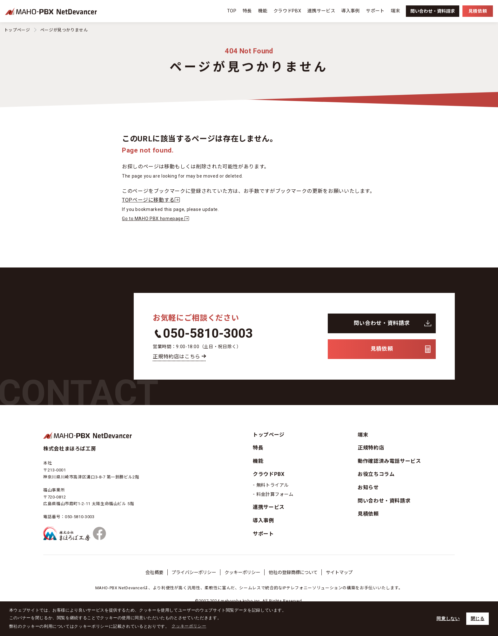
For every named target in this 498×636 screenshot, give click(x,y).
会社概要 (154, 572)
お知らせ (368, 487)
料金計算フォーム (274, 494)
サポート (375, 11)
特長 (247, 11)
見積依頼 (382, 349)
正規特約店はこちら (176, 357)
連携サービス (321, 11)
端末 (395, 11)
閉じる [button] (478, 618)
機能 (262, 11)
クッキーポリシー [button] (189, 626)
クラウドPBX (287, 11)
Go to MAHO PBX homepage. (157, 218)
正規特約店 (371, 448)
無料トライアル (272, 485)
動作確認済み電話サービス (389, 461)
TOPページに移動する (152, 200)
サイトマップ (339, 572)
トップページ (17, 30)
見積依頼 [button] (477, 11)
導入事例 (350, 11)
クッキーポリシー (242, 572)
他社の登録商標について (293, 572)
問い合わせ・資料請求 (382, 323)
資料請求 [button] (432, 11)
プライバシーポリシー (194, 572)
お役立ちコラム (376, 474)
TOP (232, 11)
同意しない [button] (448, 618)
